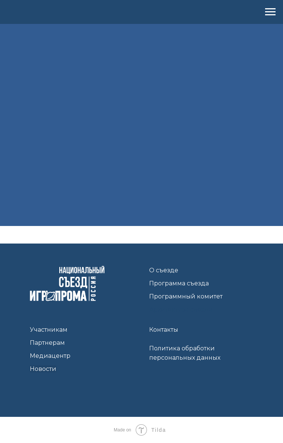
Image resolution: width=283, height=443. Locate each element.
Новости (43, 368)
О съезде (163, 270)
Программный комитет (186, 296)
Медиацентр (50, 355)
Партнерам (47, 342)
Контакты (163, 329)
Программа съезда (179, 283)
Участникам (48, 329)
